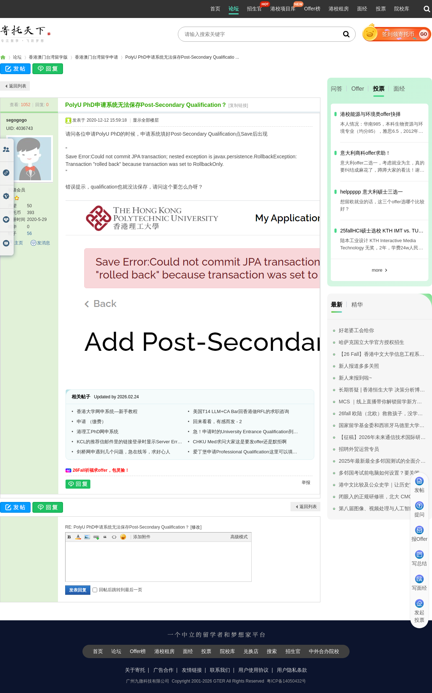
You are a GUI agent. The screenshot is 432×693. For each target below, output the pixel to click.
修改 (196, 527)
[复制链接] (238, 105)
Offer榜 (312, 9)
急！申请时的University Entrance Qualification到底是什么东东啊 (246, 431)
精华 (357, 305)
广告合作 (163, 670)
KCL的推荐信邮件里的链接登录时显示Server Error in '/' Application (130, 441)
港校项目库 (283, 9)
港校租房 (339, 9)
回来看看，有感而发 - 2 (217, 421)
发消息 (43, 242)
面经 (362, 9)
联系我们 (220, 670)
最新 (336, 305)
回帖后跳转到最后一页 (117, 589)
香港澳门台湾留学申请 (96, 57)
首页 (215, 9)
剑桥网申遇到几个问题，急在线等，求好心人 (123, 451)
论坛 (234, 9)
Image (87, 536)
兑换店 (250, 651)
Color (78, 536)
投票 (381, 9)
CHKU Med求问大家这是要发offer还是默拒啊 (240, 441)
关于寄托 (135, 670)
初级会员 (16, 189)
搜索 (272, 651)
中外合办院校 (324, 651)
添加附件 (141, 536)
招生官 (254, 9)
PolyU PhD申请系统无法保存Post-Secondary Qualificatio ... (182, 57)
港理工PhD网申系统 (97, 431)
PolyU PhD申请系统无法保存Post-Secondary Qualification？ (146, 105)
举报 (306, 482)
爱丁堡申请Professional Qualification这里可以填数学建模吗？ (246, 451)
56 (29, 233)
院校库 (401, 9)
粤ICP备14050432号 (286, 681)
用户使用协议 (253, 670)
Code (114, 536)
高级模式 (239, 536)
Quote (105, 536)
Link (96, 536)
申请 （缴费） (91, 421)
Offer (357, 89)
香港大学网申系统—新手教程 (107, 411)
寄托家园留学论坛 (3, 57)
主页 (18, 242)
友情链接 (192, 670)
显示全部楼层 (146, 120)
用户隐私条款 (292, 670)
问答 (336, 89)
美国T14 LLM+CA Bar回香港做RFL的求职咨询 (241, 411)
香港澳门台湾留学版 (48, 57)
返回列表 (17, 86)
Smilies (123, 536)
